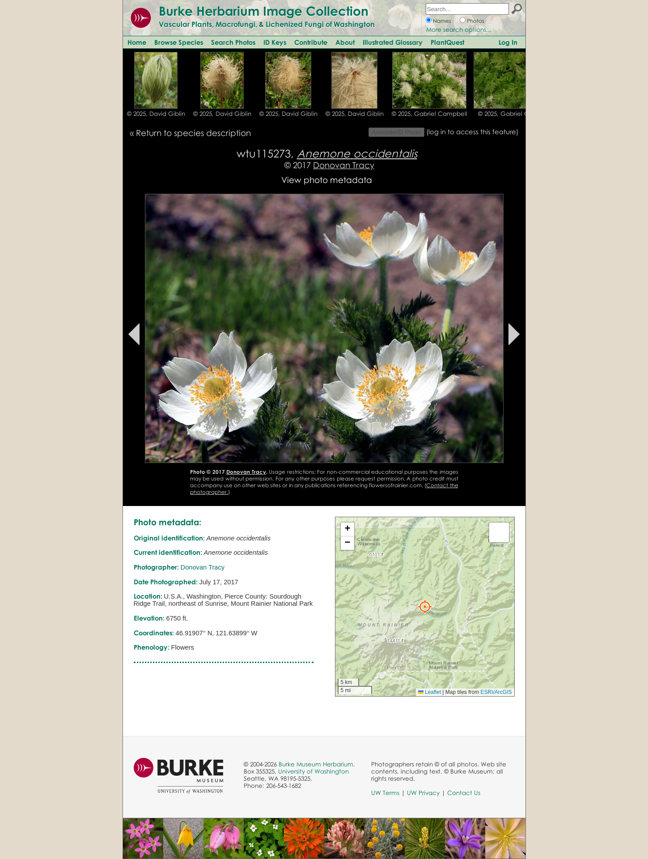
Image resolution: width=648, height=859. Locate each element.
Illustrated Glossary (393, 42)
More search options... (458, 29)
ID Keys (274, 42)
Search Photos (233, 42)
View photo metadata (326, 179)
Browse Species (178, 42)
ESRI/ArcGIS (496, 692)
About (345, 42)
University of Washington (313, 771)
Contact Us (463, 792)
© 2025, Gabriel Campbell (429, 113)
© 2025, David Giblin (156, 113)
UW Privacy (423, 792)
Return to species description (193, 133)
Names (442, 20)
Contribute (310, 42)
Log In (508, 42)
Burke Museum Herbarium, (317, 764)
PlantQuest (447, 42)
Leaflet (429, 692)
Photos (475, 20)
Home (136, 42)
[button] (425, 607)
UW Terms (385, 792)
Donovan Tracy (343, 165)
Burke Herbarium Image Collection (263, 10)
